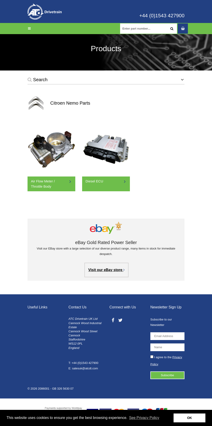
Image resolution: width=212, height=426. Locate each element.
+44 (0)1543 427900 (161, 15)
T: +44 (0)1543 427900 (83, 363)
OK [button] (189, 418)
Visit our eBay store (106, 270)
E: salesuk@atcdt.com (83, 368)
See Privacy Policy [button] (144, 418)
